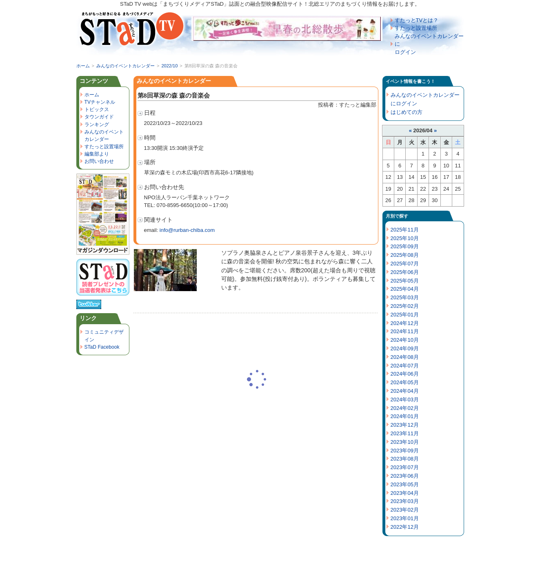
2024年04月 (405, 391)
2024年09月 (405, 348)
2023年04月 (405, 493)
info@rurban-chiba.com (187, 230)
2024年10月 (405, 340)
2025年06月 (405, 272)
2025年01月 (405, 315)
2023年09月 (405, 450)
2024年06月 (405, 374)
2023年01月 (405, 518)
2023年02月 (405, 510)
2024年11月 (405, 331)
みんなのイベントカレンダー (125, 65)
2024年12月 (405, 323)
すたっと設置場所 (416, 28)
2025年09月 (405, 246)
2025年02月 (405, 306)
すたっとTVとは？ (417, 20)
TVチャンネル (99, 102)
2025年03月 (405, 297)
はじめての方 (406, 112)
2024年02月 (405, 408)
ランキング (96, 124)
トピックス (96, 109)
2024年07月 (405, 366)
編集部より (96, 154)
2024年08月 (405, 357)
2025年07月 (405, 263)
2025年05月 (405, 281)
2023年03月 (405, 501)
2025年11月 (405, 230)
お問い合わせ (99, 161)
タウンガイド (99, 117)
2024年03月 (405, 399)
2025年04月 (405, 289)
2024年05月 (405, 382)
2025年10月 (405, 238)
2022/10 (169, 65)
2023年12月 (405, 425)
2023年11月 (405, 433)
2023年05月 (405, 484)
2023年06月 (405, 476)
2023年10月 (405, 442)
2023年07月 (405, 467)
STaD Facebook (102, 347)
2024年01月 (405, 416)
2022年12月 (405, 527)
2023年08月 (405, 459)
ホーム (83, 65)
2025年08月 (405, 255)
